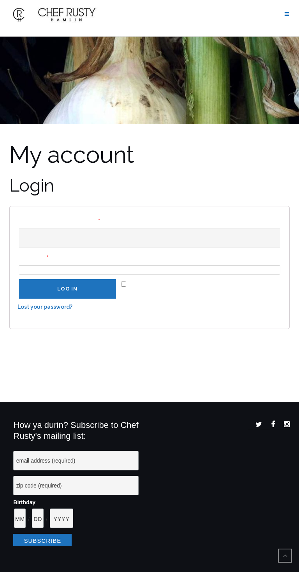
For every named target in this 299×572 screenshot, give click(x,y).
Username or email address (59, 221)
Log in (67, 289)
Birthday (24, 502)
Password (34, 258)
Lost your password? (45, 307)
